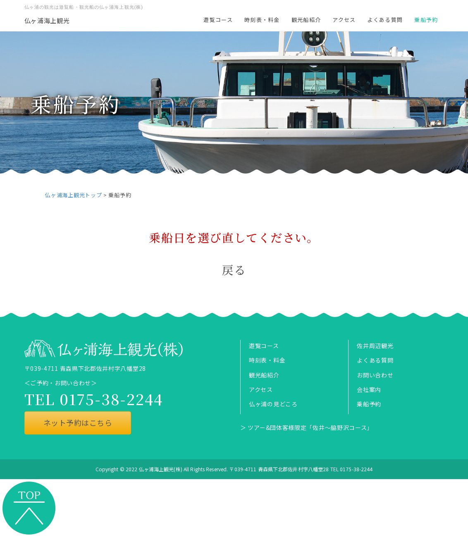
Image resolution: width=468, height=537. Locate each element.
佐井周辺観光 (375, 345)
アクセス (344, 20)
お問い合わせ (375, 375)
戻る (234, 269)
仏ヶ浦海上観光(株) (160, 469)
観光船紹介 (306, 20)
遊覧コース (218, 20)
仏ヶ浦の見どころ (273, 404)
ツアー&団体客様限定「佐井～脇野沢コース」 (310, 427)
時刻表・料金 (262, 20)
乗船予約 (426, 20)
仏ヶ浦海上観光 (47, 20)
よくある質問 (385, 20)
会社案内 (369, 389)
